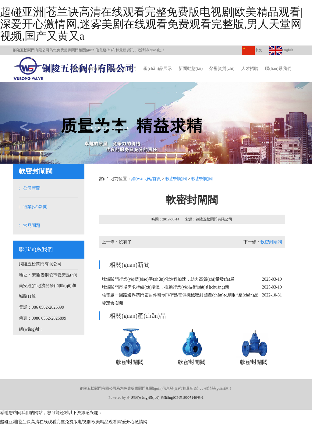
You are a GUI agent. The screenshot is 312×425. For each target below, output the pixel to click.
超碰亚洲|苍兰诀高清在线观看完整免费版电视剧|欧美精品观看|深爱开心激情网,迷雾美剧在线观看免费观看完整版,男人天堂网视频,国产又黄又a (151, 24)
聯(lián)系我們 (278, 68)
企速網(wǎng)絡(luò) (143, 397)
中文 (252, 50)
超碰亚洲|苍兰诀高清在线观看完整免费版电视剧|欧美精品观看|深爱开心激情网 (73, 422)
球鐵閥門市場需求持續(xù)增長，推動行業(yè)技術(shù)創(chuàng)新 (165, 287)
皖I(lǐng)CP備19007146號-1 (182, 397)
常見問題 (31, 225)
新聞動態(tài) (191, 68)
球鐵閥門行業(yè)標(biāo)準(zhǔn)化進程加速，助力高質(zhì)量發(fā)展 (168, 279)
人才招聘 (249, 68)
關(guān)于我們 (122, 68)
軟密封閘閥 (176, 178)
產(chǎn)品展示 (157, 68)
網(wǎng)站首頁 (86, 68)
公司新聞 (31, 188)
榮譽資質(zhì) (221, 68)
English (281, 50)
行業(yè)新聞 (35, 207)
